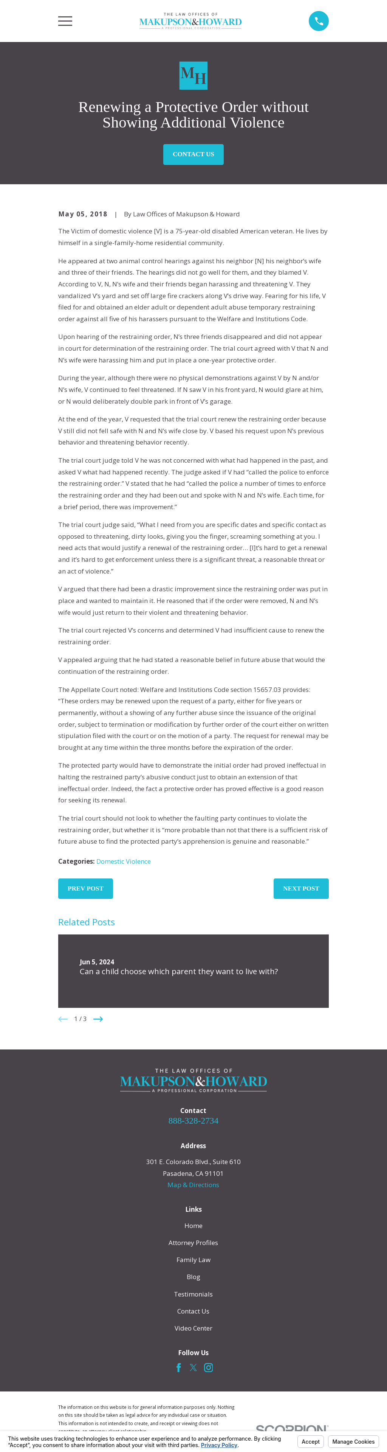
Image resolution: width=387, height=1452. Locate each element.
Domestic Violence (123, 861)
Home (193, 1225)
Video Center (193, 1328)
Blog (193, 1276)
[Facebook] (178, 1367)
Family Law (193, 1259)
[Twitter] (193, 1367)
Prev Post (86, 888)
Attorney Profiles (193, 1242)
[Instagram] (208, 1367)
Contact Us (193, 154)
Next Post (301, 888)
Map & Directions (193, 1184)
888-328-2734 (193, 1121)
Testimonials (193, 1294)
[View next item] (98, 1019)
